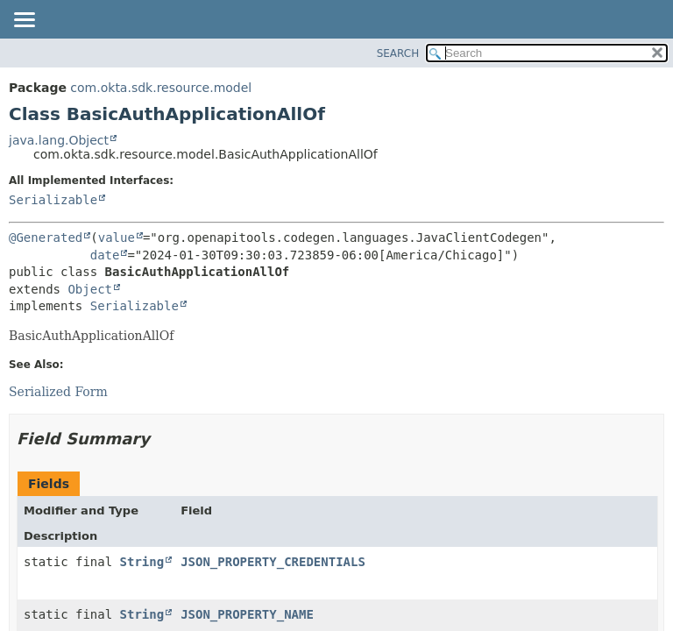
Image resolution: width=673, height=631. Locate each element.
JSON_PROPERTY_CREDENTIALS (273, 562)
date (105, 255)
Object (89, 289)
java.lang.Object (59, 140)
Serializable (53, 200)
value (116, 237)
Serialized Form (58, 392)
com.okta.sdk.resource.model (160, 88)
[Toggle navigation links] (24, 21)
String (142, 562)
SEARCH (398, 53)
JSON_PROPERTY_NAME (247, 614)
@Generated (45, 237)
